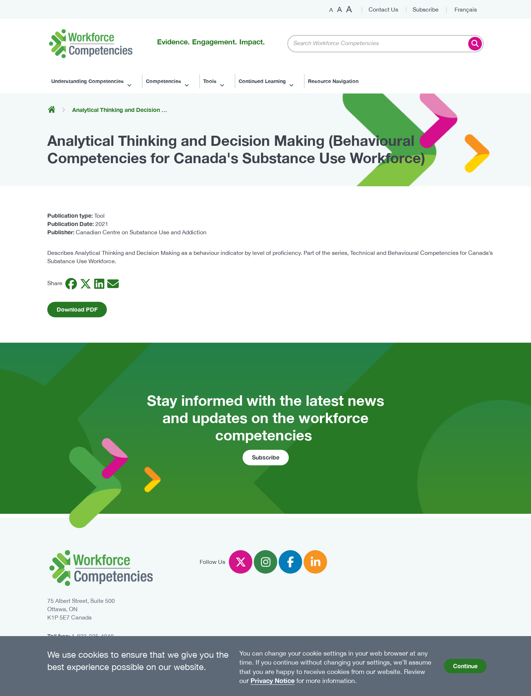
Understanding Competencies (90, 81)
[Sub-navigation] (94, 81)
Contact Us (383, 9)
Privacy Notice (273, 680)
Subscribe (426, 9)
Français (465, 9)
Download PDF (77, 309)
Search (475, 44)
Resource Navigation (333, 81)
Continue (465, 665)
